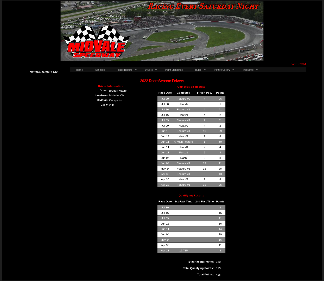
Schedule (100, 69)
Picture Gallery (222, 69)
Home (79, 69)
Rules (198, 69)
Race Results (125, 69)
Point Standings (174, 69)
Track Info (248, 69)
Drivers (149, 69)
